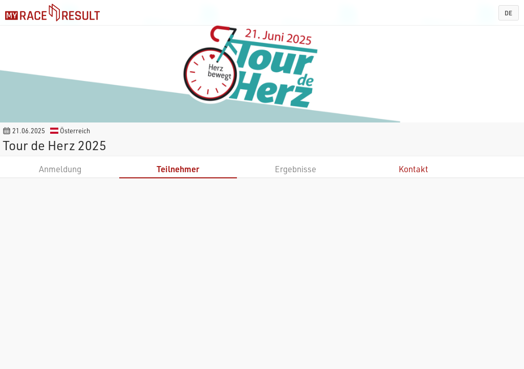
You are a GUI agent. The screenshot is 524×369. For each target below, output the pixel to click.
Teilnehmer (178, 168)
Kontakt (413, 168)
